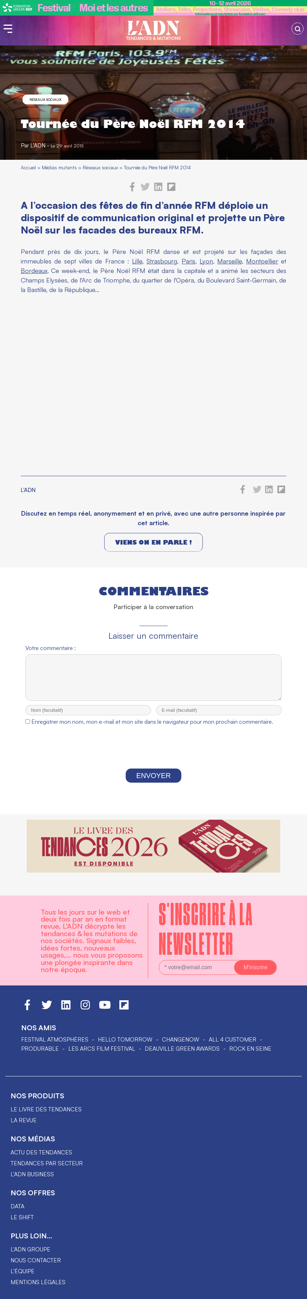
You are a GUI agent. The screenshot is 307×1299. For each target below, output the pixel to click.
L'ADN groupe (30, 1249)
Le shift (22, 1217)
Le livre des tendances (46, 1109)
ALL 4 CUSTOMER (232, 1039)
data (17, 1206)
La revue (24, 1120)
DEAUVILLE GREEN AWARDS (182, 1048)
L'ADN (37, 145)
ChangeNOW (180, 1039)
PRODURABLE (40, 1048)
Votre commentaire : (50, 647)
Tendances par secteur (47, 1163)
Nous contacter (36, 1260)
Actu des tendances (41, 1152)
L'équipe (23, 1271)
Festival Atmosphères (54, 1039)
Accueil (28, 167)
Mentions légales (38, 1282)
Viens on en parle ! (153, 542)
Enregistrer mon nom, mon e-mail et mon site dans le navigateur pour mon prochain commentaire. (152, 728)
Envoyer (153, 782)
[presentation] (153, 755)
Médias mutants (59, 167)
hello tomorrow (125, 1039)
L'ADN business (32, 1174)
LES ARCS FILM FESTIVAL (101, 1048)
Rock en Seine (250, 1048)
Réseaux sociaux (45, 99)
